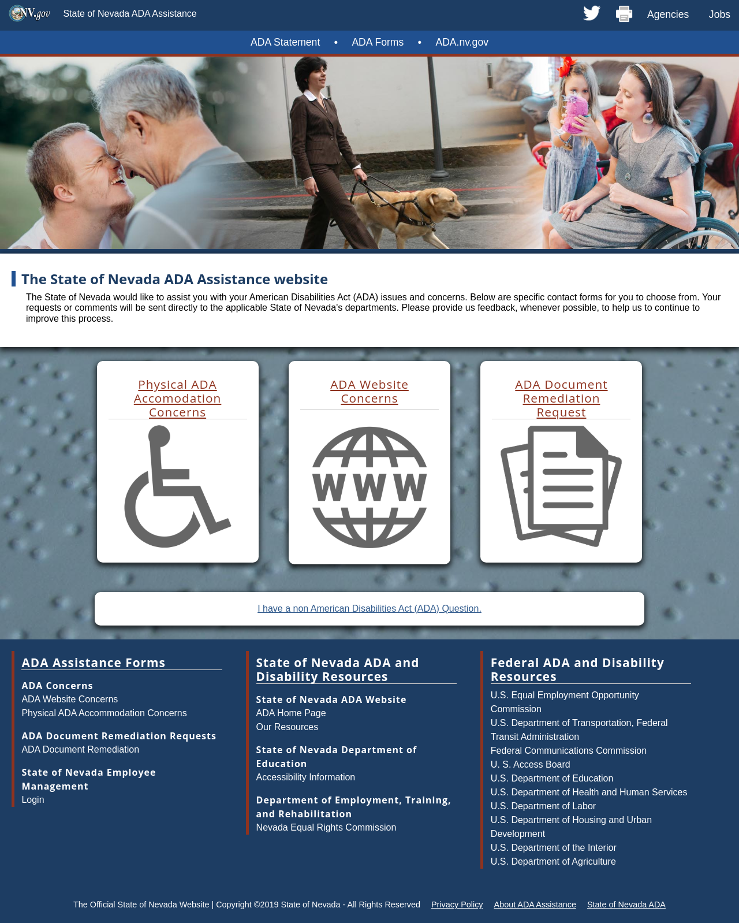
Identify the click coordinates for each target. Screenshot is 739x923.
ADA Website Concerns (69, 699)
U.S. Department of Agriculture (553, 861)
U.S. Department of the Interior (554, 848)
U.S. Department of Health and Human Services (589, 792)
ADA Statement (285, 42)
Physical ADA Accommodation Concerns (103, 713)
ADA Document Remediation (80, 749)
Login (32, 800)
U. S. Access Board (530, 764)
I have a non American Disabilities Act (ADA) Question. (369, 608)
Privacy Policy (457, 904)
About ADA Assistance (535, 904)
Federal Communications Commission (569, 750)
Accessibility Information (306, 777)
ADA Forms (378, 42)
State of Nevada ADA (626, 904)
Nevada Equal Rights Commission (326, 827)
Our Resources (287, 727)
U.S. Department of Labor (543, 806)
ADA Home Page (291, 713)
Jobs (719, 14)
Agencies (668, 14)
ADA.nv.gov (461, 42)
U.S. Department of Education (552, 778)
